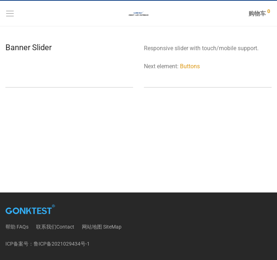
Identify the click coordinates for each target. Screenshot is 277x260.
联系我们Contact (55, 227)
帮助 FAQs (16, 227)
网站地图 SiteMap (102, 227)
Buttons (190, 66)
